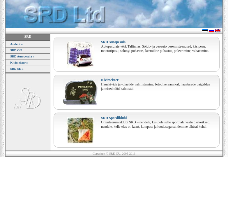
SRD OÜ (16, 50)
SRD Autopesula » (22, 56)
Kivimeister (110, 80)
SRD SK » (17, 68)
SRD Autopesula (113, 42)
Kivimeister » (19, 62)
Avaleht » (16, 44)
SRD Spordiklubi (114, 118)
